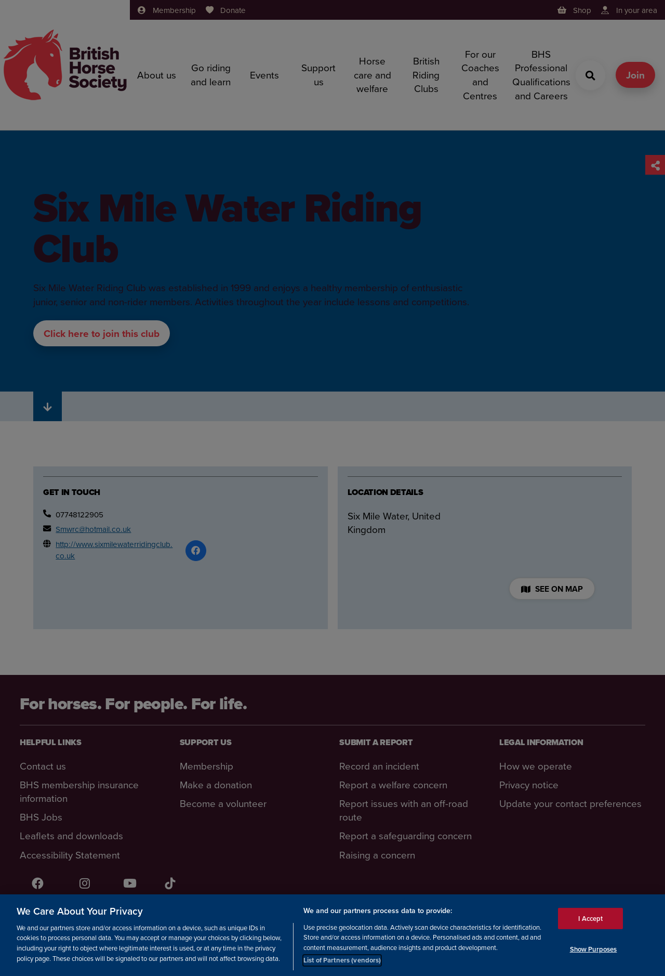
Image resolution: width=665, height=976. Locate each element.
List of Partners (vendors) (342, 960)
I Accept (590, 918)
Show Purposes (593, 949)
